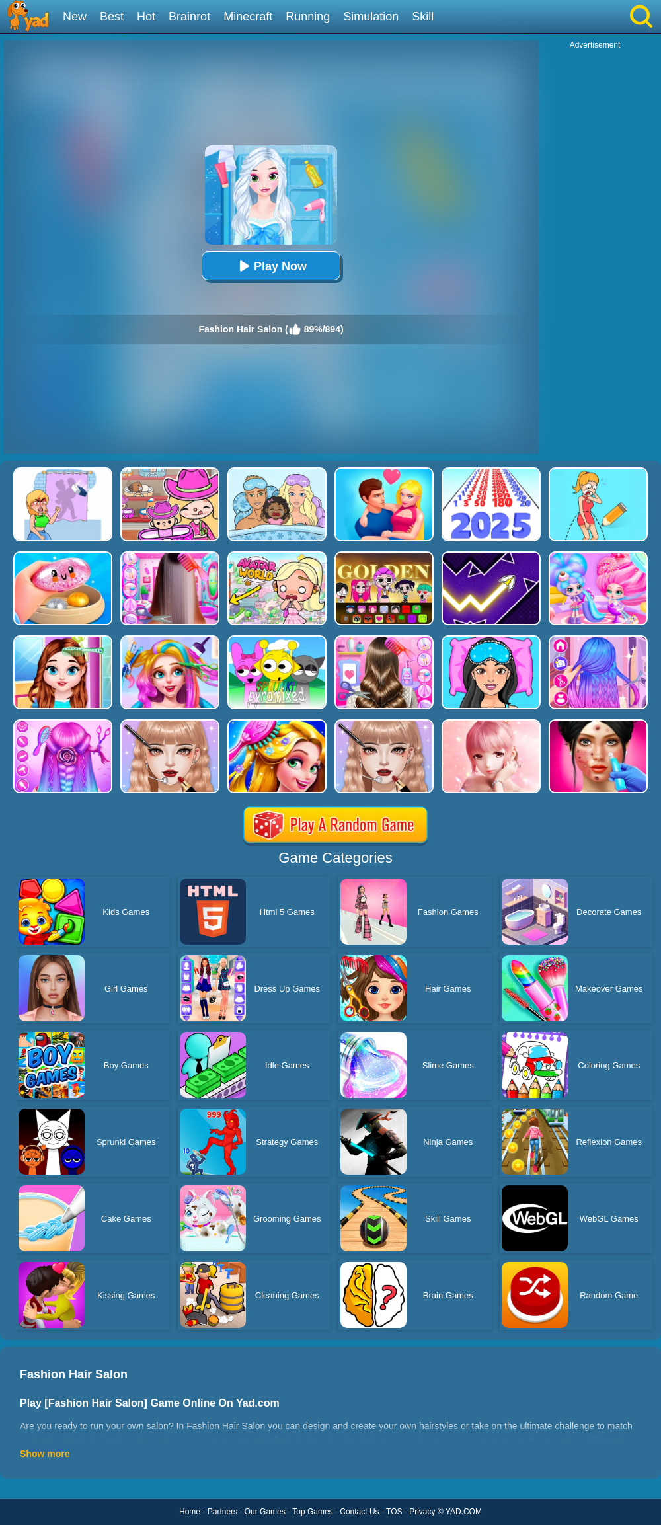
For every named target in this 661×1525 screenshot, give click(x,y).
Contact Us (359, 1511)
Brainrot (189, 16)
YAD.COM (464, 1511)
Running (308, 16)
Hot (146, 16)
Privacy (422, 1511)
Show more (44, 1453)
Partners (222, 1511)
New (75, 16)
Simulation (371, 16)
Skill (423, 16)
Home (189, 1511)
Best (112, 16)
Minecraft (247, 16)
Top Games (312, 1511)
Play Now (271, 266)
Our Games (265, 1511)
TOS (394, 1511)
